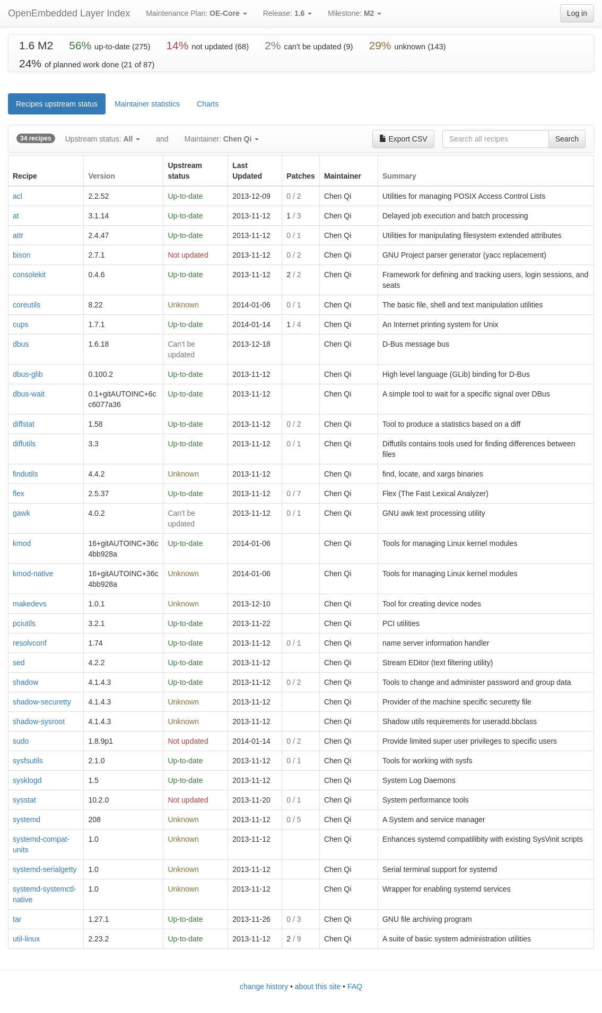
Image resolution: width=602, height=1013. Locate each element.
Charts (208, 104)
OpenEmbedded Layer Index (69, 13)
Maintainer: (222, 139)
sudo (21, 741)
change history (264, 986)
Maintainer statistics (147, 104)
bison (21, 255)
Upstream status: (102, 139)
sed (19, 662)
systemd (26, 819)
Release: (287, 13)
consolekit (29, 274)
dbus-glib (28, 374)
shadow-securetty (42, 702)
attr (18, 235)
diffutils (24, 443)
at (16, 216)
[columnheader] (46, 170)
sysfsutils (28, 760)
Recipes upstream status (57, 104)
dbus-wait (29, 394)
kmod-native (33, 573)
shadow (25, 682)
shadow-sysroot (39, 721)
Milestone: (354, 13)
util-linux (26, 939)
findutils (25, 474)
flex (18, 493)
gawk (21, 513)
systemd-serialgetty (45, 869)
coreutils (26, 305)
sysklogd (27, 780)
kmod (22, 543)
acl (17, 196)
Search (567, 139)
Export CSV (403, 139)
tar (17, 919)
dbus (21, 344)
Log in (577, 13)
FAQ (354, 986)
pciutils (24, 623)
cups (21, 324)
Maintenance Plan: (196, 13)
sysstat (24, 800)
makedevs (30, 604)
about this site (318, 986)
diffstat (23, 424)
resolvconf (30, 643)
